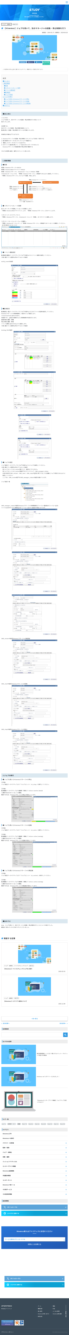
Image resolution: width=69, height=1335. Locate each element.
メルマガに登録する (11, 1213)
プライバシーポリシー (7, 1332)
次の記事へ (62, 1023)
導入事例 (40, 1311)
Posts (23, 62)
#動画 (18, 1124)
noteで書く (46, 63)
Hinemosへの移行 (8, 1138)
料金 (54, 1308)
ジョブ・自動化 (6, 24)
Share (31, 62)
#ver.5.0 (50, 1124)
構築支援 (40, 1308)
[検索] (65, 1035)
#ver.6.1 (37, 1124)
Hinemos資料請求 (57, 1314)
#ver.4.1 (56, 1124)
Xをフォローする (10, 1207)
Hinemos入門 (7, 1134)
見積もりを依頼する (34, 1244)
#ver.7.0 (15, 24)
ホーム (39, 1306)
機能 (54, 1306)
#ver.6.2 (31, 1124)
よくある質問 (56, 1311)
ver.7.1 (4, 1124)
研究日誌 (40, 1316)
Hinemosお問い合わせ (43, 1314)
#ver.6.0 (43, 1124)
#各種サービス (12, 1124)
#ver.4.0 (62, 1124)
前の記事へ (6, 1023)
